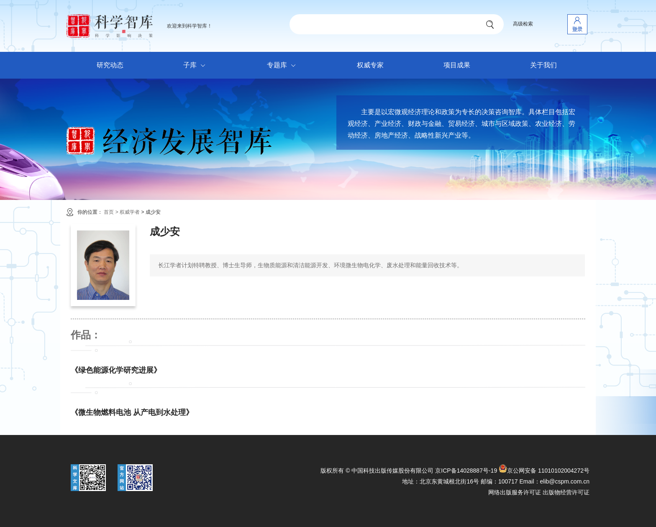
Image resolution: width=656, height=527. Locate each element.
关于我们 (543, 65)
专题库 (283, 65)
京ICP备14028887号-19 (466, 470)
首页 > (111, 212)
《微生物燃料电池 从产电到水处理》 (132, 412)
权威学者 (130, 212)
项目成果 (456, 65)
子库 (196, 65)
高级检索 (523, 24)
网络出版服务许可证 (514, 492)
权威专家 (370, 65)
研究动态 (110, 65)
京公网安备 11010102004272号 (544, 470)
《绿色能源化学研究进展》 (116, 370)
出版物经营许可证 (566, 492)
